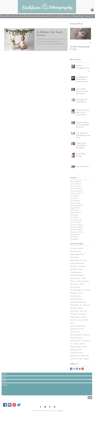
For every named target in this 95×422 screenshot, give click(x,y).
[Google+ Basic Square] (82, 369)
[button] (92, 9)
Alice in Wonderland (75, 251)
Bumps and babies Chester (77, 263)
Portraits (80, 293)
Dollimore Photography (83, 281)
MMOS (81, 284)
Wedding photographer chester (78, 302)
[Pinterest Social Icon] (80, 369)
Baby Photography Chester (77, 254)
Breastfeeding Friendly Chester (78, 260)
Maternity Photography (76, 290)
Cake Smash (73, 266)
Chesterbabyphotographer (77, 275)
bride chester (73, 320)
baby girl (80, 308)
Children (83, 278)
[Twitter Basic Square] (77, 369)
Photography (73, 293)
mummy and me (86, 341)
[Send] (90, 397)
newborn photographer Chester (78, 347)
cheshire (72, 323)
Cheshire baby (81, 266)
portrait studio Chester (76, 359)
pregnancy (86, 359)
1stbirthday (80, 248)
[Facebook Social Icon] (5, 405)
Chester (81, 269)
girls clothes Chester (75, 341)
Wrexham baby (74, 305)
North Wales (87, 290)
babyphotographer (75, 317)
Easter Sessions (74, 284)
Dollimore (72, 281)
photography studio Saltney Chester (79, 356)
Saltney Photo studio (75, 296)
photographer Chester (76, 350)
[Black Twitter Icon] (45, 407)
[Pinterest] (14, 405)
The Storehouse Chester (76, 299)
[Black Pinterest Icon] (50, 407)
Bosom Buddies (74, 257)
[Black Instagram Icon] (55, 407)
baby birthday (73, 308)
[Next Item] (88, 33)
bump (79, 320)
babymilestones (82, 314)
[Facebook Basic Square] (71, 369)
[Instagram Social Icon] (74, 369)
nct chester (76, 344)
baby (80, 305)
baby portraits (83, 311)
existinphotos (86, 335)
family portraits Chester (76, 338)
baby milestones (74, 311)
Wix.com (60, 411)
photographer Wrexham (76, 353)
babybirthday (73, 314)
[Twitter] (19, 405)
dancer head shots (75, 332)
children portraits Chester (77, 329)
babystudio (84, 317)
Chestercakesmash (75, 278)
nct (71, 344)
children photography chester (78, 326)
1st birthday (73, 248)
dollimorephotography (76, 335)
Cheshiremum (74, 269)
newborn (82, 344)
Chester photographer (76, 272)
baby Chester (86, 305)
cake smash (85, 320)
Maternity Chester (75, 287)
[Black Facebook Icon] (40, 407)
